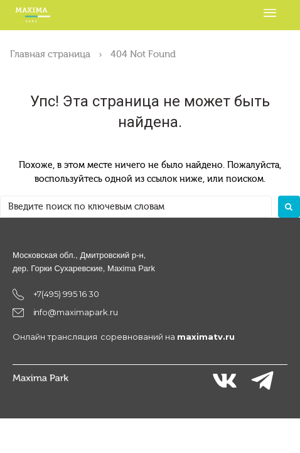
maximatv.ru (206, 337)
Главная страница (50, 54)
